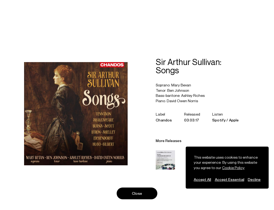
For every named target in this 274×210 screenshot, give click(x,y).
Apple (234, 121)
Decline (254, 179)
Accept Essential (229, 179)
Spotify (219, 121)
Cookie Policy (233, 167)
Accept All (202, 179)
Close (137, 193)
